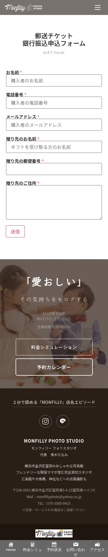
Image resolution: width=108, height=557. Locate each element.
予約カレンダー (54, 367)
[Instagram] (45, 421)
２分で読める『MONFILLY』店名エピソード (53, 402)
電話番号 (16, 94)
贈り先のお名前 (22, 139)
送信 (15, 231)
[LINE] (62, 421)
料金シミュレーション (54, 347)
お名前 (14, 72)
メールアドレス (22, 116)
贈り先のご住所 (22, 183)
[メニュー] (97, 7)
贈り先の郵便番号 (24, 161)
